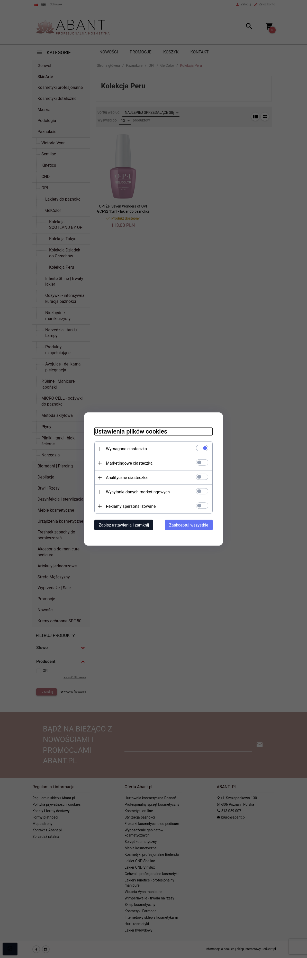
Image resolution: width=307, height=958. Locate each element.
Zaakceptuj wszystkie (188, 525)
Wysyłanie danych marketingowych (138, 492)
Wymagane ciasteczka (126, 448)
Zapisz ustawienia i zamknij (124, 525)
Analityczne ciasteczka (127, 477)
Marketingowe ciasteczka (129, 463)
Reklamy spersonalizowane (131, 506)
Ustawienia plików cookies (130, 431)
